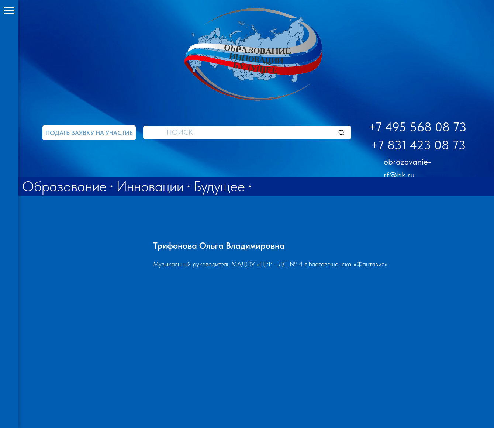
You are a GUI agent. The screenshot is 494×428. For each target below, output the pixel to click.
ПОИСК (180, 132)
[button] (89, 132)
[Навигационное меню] (9, 11)
